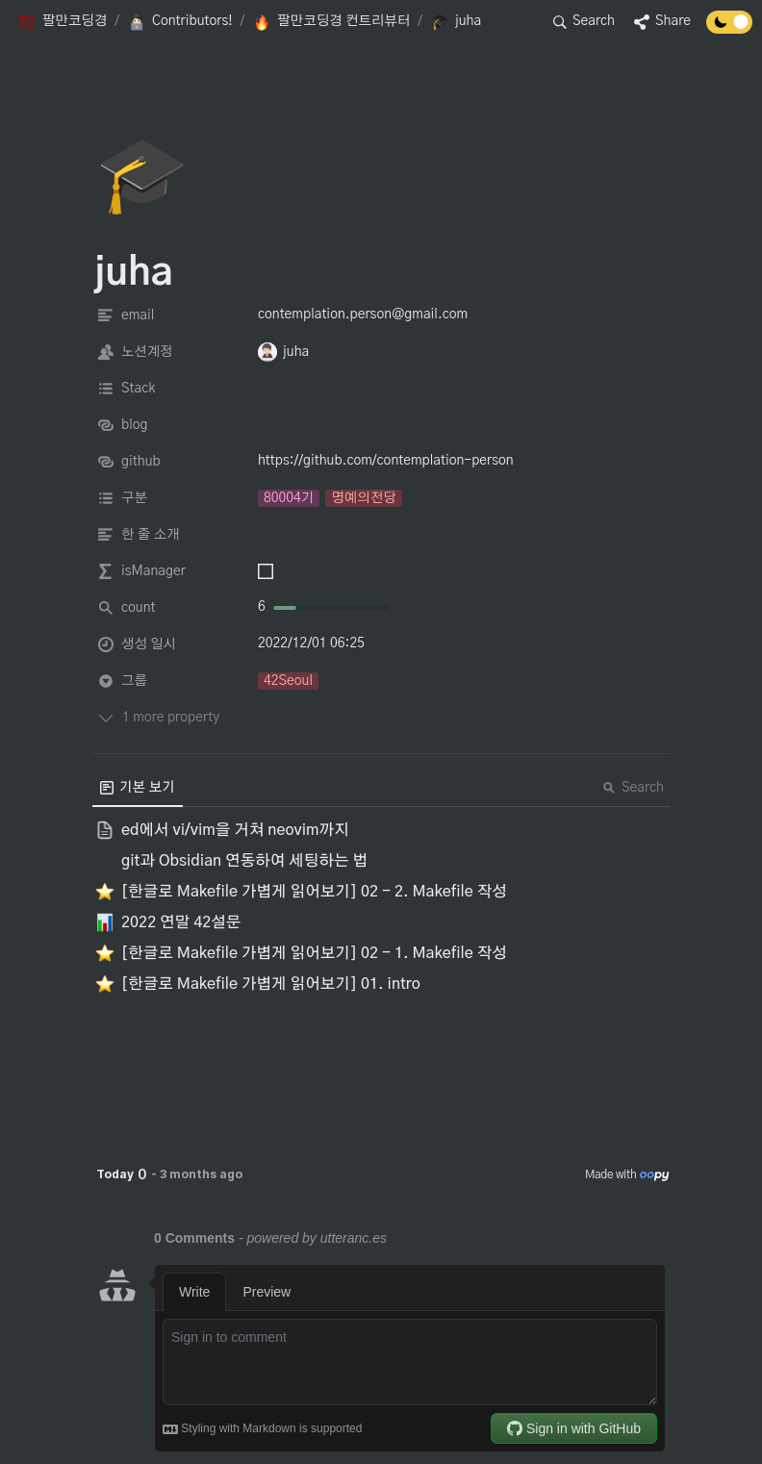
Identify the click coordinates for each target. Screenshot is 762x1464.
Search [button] (633, 788)
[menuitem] (137, 788)
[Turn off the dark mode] (729, 29)
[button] (62, 22)
